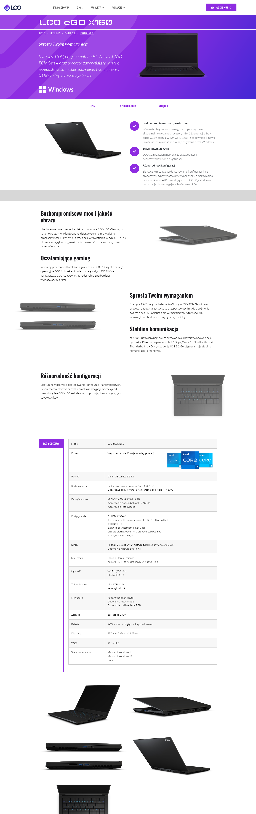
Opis (92, 106)
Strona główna (61, 7)
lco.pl (42, 33)
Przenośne (70, 33)
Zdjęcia (163, 106)
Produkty (97, 7)
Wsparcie (118, 7)
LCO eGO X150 (87, 33)
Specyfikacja (128, 106)
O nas (80, 7)
